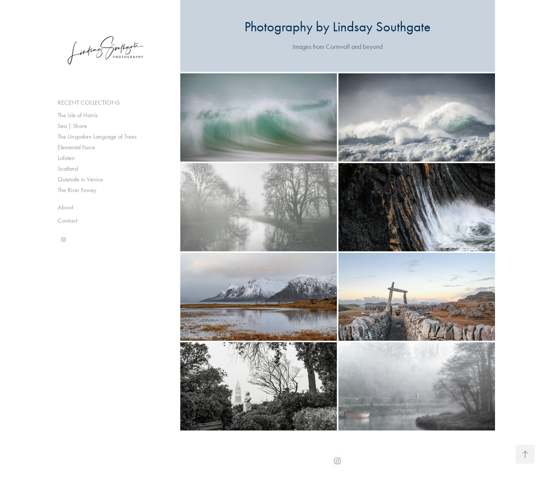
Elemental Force (76, 147)
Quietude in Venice (80, 179)
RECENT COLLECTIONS (89, 102)
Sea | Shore (72, 125)
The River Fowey (77, 190)
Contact (68, 220)
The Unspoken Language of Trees (97, 136)
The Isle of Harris (78, 115)
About (65, 207)
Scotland (68, 168)
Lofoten (66, 158)
